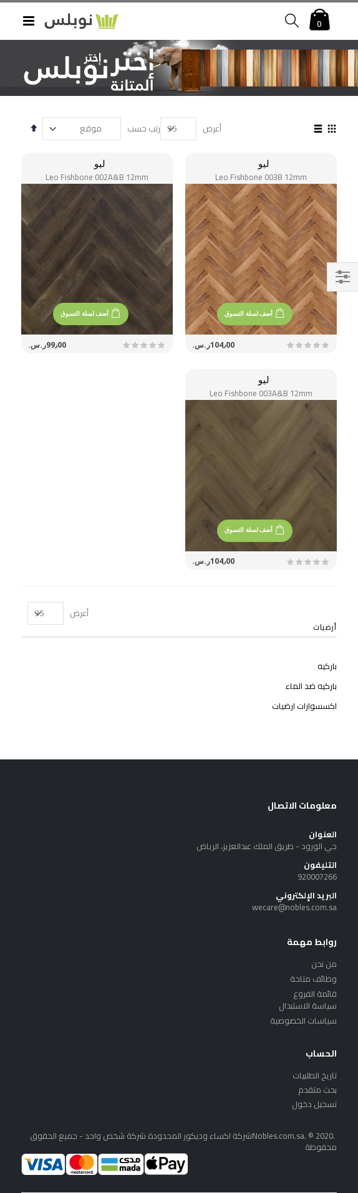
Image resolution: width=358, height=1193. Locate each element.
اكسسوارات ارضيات (304, 705)
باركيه (327, 665)
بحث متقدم (317, 1089)
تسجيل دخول (314, 1103)
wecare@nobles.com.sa (294, 907)
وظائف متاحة (313, 978)
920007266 (317, 876)
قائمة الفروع (315, 993)
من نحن (324, 963)
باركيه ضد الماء (311, 685)
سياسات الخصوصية (303, 1020)
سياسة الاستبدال (308, 1005)
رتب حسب (143, 128)
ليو (263, 163)
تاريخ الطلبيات (315, 1075)
